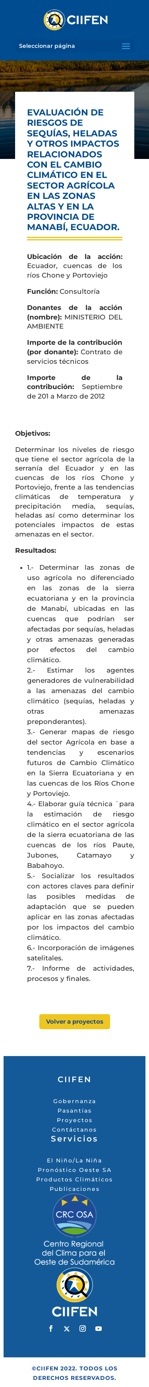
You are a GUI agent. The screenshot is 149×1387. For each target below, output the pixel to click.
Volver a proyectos (74, 1021)
